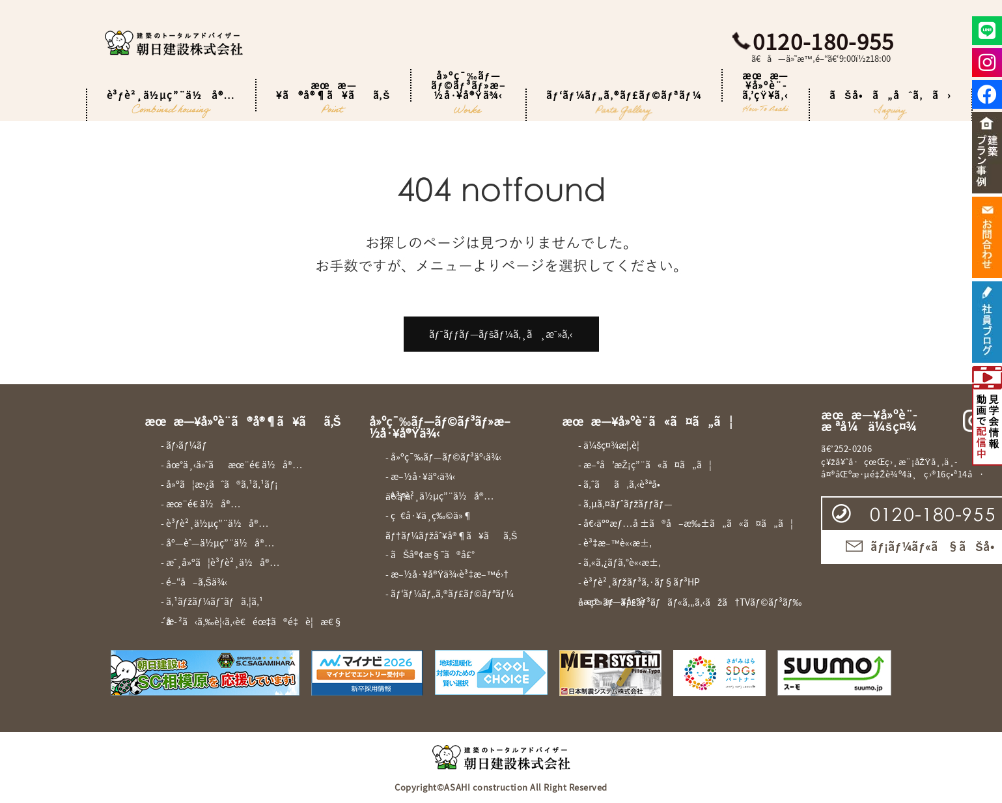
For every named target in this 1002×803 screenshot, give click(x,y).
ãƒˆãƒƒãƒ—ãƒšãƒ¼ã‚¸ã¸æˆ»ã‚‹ (501, 334)
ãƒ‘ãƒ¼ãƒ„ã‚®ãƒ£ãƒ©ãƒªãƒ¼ (624, 104)
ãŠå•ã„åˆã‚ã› (890, 104)
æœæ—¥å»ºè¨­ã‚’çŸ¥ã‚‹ (765, 85)
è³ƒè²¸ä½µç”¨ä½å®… (171, 104)
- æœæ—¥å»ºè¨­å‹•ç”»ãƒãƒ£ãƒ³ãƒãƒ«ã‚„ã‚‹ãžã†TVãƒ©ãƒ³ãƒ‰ (689, 601)
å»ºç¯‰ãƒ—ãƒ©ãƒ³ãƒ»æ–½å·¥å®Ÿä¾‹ (468, 85)
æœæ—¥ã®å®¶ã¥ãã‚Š (333, 95)
